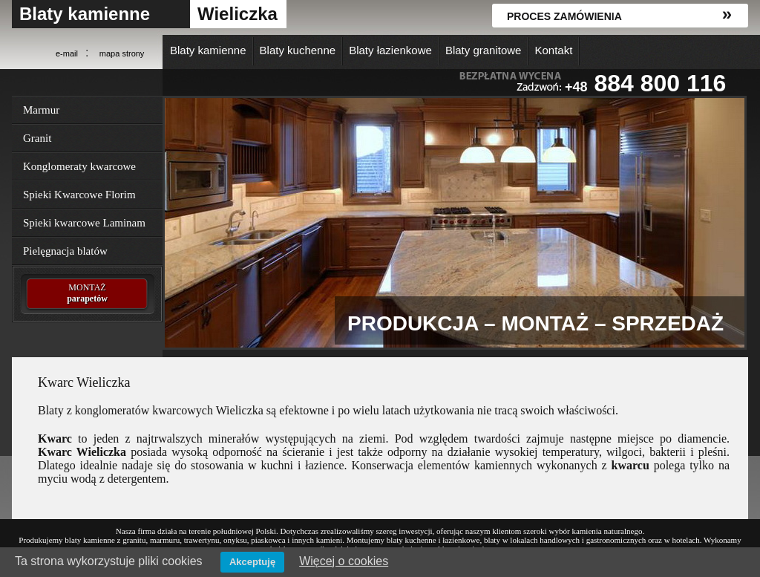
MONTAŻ (87, 293)
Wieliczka (237, 14)
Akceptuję (252, 561)
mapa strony (122, 53)
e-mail (67, 53)
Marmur (41, 110)
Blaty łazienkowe (390, 50)
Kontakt (553, 50)
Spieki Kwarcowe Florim (79, 195)
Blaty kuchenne (298, 50)
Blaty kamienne (84, 14)
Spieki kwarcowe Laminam (84, 223)
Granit (37, 138)
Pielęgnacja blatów (65, 251)
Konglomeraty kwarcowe (79, 166)
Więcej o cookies (343, 561)
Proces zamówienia (564, 16)
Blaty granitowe (483, 50)
